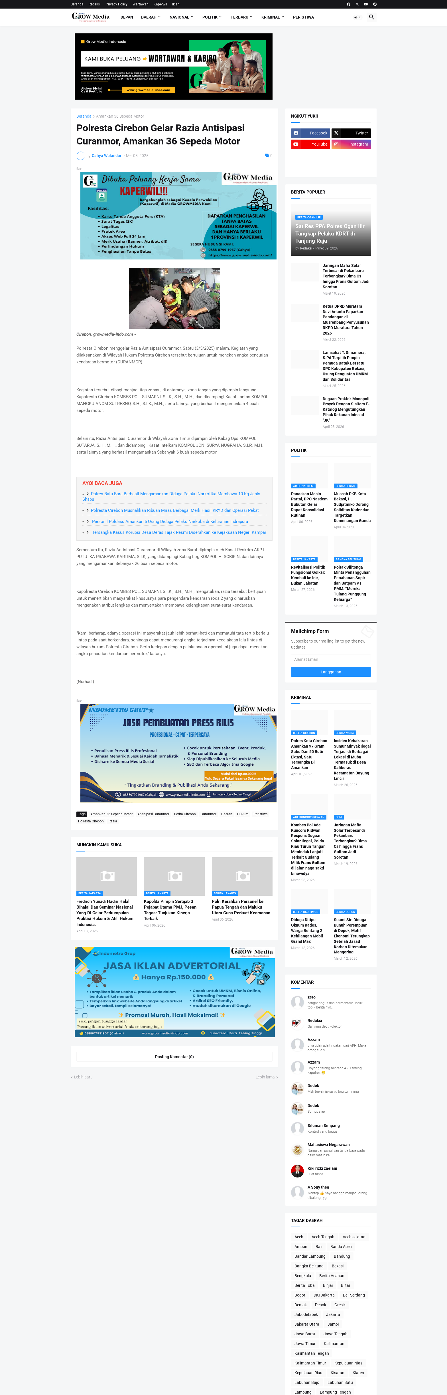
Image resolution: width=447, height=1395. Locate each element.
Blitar (345, 1285)
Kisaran (337, 1372)
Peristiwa (303, 17)
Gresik (340, 1305)
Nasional (179, 17)
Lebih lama (265, 1077)
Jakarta (333, 1314)
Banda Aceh (341, 1246)
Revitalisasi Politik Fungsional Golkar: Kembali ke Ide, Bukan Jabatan (308, 575)
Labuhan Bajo (306, 1382)
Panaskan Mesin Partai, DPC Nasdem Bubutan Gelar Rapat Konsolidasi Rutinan (309, 505)
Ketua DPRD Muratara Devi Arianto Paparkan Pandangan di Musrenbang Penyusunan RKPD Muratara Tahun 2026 (346, 319)
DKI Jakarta (324, 1295)
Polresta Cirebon (91, 821)
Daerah (149, 17)
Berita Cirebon (185, 814)
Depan (127, 17)
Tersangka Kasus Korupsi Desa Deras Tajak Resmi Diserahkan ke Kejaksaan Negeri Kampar (178, 532)
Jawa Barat (304, 1334)
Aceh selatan (354, 1237)
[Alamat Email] (331, 659)
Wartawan (141, 4)
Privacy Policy (116, 4)
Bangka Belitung (309, 1266)
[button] (358, 17)
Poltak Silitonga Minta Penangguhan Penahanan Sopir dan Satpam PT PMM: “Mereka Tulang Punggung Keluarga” (352, 583)
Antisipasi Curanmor (153, 814)
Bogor (299, 1295)
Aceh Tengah (323, 1237)
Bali (319, 1246)
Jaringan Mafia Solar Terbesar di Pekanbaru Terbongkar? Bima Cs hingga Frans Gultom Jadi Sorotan (346, 276)
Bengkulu (302, 1275)
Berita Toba (304, 1285)
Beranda (77, 4)
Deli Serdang (354, 1295)
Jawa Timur (305, 1343)
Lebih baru (83, 1077)
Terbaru (239, 17)
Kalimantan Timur (310, 1363)
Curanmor (208, 814)
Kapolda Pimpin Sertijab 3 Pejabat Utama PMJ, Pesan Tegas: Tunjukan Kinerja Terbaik (170, 910)
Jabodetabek (306, 1314)
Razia (113, 821)
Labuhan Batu (340, 1382)
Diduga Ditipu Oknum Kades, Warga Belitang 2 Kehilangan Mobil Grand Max (307, 930)
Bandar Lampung (310, 1256)
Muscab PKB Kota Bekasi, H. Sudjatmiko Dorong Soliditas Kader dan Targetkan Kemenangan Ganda (352, 507)
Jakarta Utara (306, 1324)
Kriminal (270, 17)
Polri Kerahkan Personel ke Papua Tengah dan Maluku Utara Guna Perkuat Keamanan (241, 907)
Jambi (333, 1324)
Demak (300, 1305)
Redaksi (95, 4)
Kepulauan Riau (308, 1372)
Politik (210, 17)
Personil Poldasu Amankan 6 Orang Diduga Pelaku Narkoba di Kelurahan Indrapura (169, 521)
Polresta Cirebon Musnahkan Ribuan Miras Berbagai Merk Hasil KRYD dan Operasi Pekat (175, 510)
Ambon (300, 1246)
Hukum (243, 814)
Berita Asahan (331, 1275)
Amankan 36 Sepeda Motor (120, 116)
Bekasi (338, 1266)
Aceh (298, 1237)
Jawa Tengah (336, 1334)
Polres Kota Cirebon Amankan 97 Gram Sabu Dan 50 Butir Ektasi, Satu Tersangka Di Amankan (309, 754)
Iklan (176, 4)
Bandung (342, 1256)
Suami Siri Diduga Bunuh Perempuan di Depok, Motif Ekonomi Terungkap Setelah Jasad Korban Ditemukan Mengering (352, 935)
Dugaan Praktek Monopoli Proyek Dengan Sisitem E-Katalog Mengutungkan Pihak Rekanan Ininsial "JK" (346, 409)
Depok (320, 1305)
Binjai (328, 1285)
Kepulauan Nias (348, 1363)
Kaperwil (160, 4)
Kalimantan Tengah (311, 1353)
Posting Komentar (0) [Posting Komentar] (174, 1056)
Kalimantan (334, 1343)
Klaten (358, 1372)
